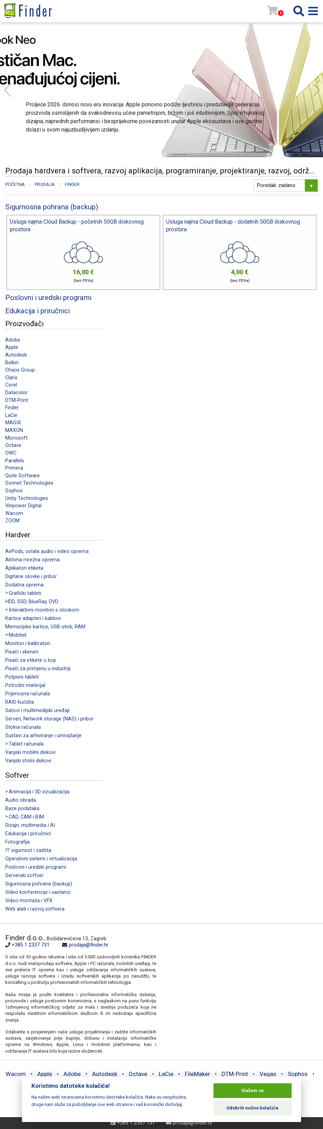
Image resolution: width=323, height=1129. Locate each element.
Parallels (14, 461)
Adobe (12, 340)
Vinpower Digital (23, 506)
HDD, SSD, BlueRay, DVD (31, 602)
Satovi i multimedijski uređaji (37, 710)
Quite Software (22, 476)
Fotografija (17, 842)
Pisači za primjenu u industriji (37, 669)
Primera (14, 468)
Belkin (11, 363)
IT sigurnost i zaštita (28, 850)
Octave (13, 445)
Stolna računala (23, 727)
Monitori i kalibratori (27, 643)
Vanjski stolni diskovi (28, 761)
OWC (10, 453)
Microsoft (16, 438)
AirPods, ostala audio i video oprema (47, 551)
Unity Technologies (26, 498)
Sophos (14, 491)
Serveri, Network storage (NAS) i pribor (49, 719)
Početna (15, 184)
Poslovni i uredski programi (35, 867)
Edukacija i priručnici (28, 834)
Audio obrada (20, 800)
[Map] (237, 981)
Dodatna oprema (24, 585)
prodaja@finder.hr (88, 945)
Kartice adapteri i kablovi (33, 618)
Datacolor (16, 393)
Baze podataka (22, 809)
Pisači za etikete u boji (30, 660)
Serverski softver (24, 875)
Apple (11, 347)
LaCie (11, 415)
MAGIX (13, 423)
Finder (12, 408)
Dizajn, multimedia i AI (30, 825)
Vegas (268, 1073)
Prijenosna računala (27, 694)
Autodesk (16, 355)
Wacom (14, 513)
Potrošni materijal (25, 685)
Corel (11, 385)
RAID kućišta (19, 702)
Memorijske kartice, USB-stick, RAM (45, 627)
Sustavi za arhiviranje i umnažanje (43, 736)
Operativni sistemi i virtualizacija (41, 859)
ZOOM (12, 521)
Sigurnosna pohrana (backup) (38, 884)
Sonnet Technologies (29, 483)
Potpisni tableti (22, 677)
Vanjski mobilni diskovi (30, 752)
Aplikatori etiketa (24, 568)
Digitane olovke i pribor (31, 577)
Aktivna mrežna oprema (32, 560)
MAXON (14, 430)
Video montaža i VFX (28, 901)
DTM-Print (16, 400)
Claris (11, 378)
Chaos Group (20, 370)
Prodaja (45, 184)
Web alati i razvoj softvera (35, 909)
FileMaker (197, 1073)
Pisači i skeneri (21, 652)
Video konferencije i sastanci (37, 892)
